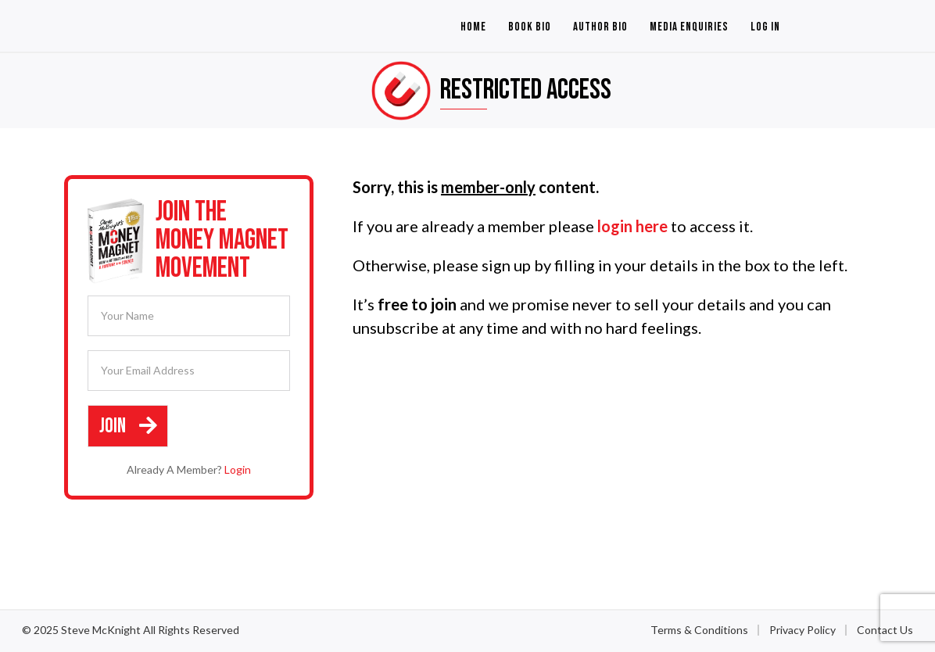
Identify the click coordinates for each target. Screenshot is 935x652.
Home (473, 27)
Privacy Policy (802, 629)
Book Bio (529, 27)
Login (237, 468)
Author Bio (600, 27)
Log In (765, 27)
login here (632, 226)
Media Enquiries (689, 27)
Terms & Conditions (699, 629)
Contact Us (885, 629)
